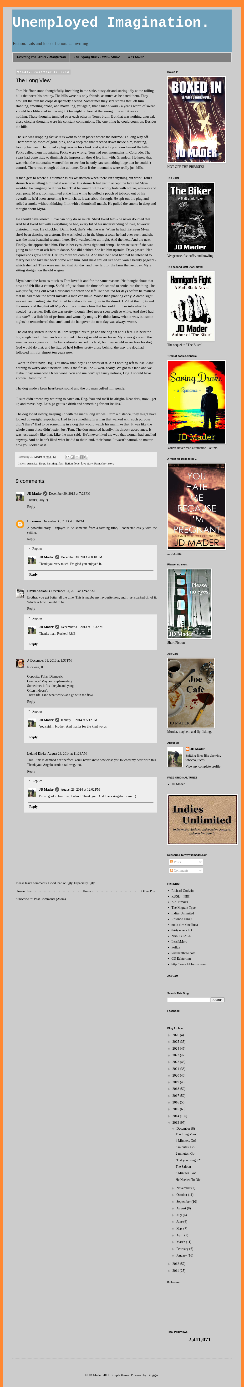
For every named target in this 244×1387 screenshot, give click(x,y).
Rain (97, 463)
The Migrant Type (184, 907)
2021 (176, 1069)
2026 (176, 1035)
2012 (176, 1264)
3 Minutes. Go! (186, 1173)
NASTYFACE (181, 936)
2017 (176, 1096)
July (179, 1215)
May (179, 1228)
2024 (176, 1048)
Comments (179, 870)
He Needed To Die (188, 1180)
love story (87, 463)
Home (87, 891)
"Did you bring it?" (188, 1160)
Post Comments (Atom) (50, 899)
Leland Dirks (36, 753)
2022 (176, 1062)
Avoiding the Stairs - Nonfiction (41, 57)
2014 (176, 1116)
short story (107, 463)
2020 (176, 1075)
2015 (176, 1109)
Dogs (42, 463)
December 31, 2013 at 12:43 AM (73, 591)
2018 (176, 1089)
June (179, 1221)
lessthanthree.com (184, 953)
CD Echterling (181, 958)
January (182, 1255)
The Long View (186, 1134)
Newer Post (24, 891)
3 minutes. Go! (186, 1147)
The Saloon (183, 1166)
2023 (176, 1055)
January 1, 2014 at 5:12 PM (79, 720)
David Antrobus (38, 591)
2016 (176, 1102)
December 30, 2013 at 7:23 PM (69, 493)
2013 (176, 1122)
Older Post (149, 891)
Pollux (176, 947)
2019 (176, 1082)
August (181, 1208)
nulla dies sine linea (185, 925)
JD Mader (34, 493)
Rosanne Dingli (182, 919)
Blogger (152, 1375)
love (77, 463)
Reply (31, 507)
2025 (176, 1041)
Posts (175, 862)
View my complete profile (203, 766)
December (183, 1128)
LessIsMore (179, 941)
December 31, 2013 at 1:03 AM (82, 627)
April (180, 1235)
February (182, 1249)
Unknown (34, 521)
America (32, 463)
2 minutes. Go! (186, 1153)
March (181, 1242)
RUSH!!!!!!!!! (181, 896)
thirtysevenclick (182, 930)
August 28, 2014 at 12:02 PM (80, 789)
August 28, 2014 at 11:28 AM (67, 753)
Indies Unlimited (183, 913)
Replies (37, 549)
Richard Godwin (183, 891)
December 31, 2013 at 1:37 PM (51, 660)
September (183, 1201)
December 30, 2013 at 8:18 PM (81, 557)
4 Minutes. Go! (186, 1141)
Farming (52, 463)
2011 (176, 1270)
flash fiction (65, 463)
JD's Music (136, 57)
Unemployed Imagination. (111, 23)
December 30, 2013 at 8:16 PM (63, 521)
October (182, 1195)
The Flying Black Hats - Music (97, 57)
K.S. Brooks (180, 902)
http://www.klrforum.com (189, 964)
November (183, 1188)
